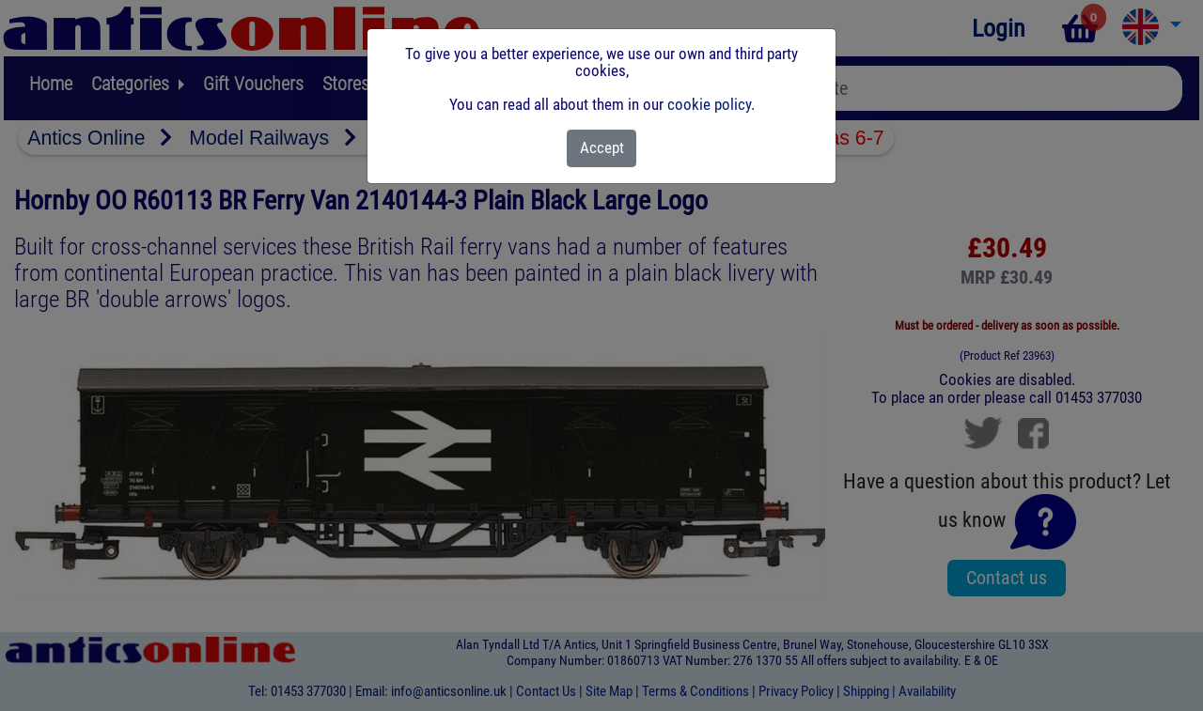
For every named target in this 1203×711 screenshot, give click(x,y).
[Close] (602, 148)
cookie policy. (711, 104)
